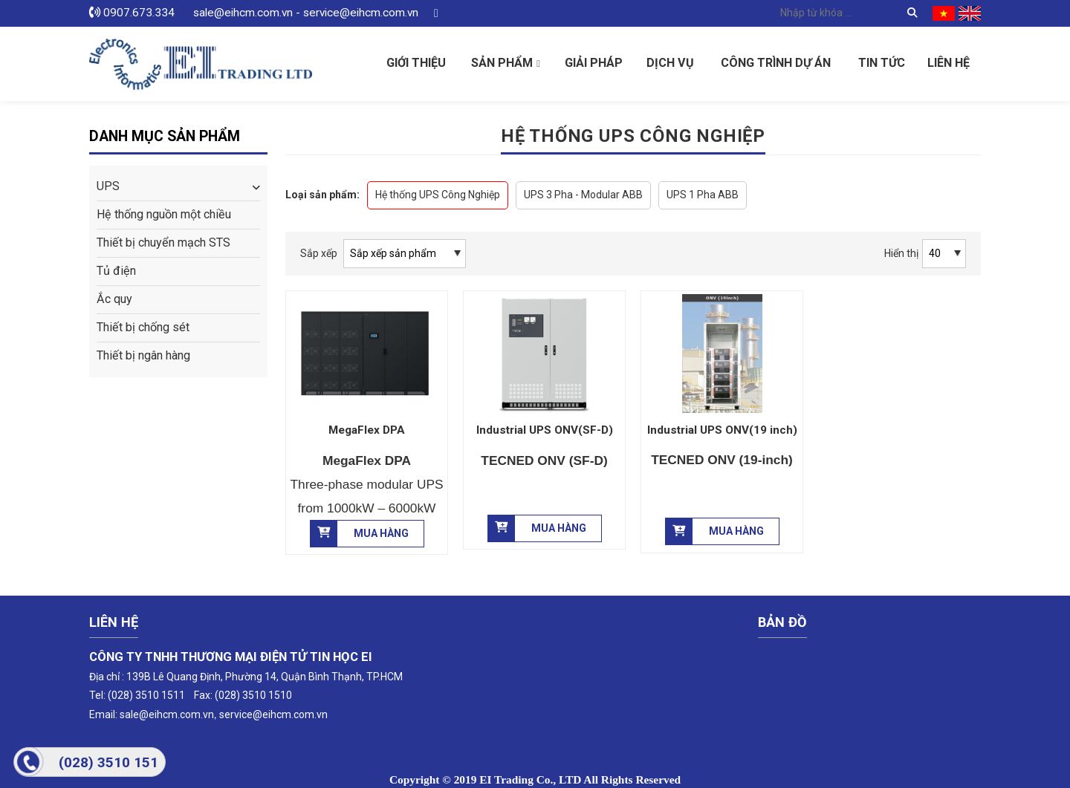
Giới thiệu (416, 63)
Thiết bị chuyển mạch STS (163, 242)
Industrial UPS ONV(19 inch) (722, 430)
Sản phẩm (502, 63)
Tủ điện (116, 271)
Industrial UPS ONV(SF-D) (544, 430)
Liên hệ (948, 63)
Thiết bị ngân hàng (143, 355)
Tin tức (881, 63)
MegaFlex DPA (366, 430)
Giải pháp (594, 63)
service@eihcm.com (266, 714)
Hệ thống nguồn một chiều (164, 214)
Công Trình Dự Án (776, 63)
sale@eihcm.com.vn (167, 714)
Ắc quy (114, 299)
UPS (108, 186)
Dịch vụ (670, 63)
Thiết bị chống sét (143, 327)
